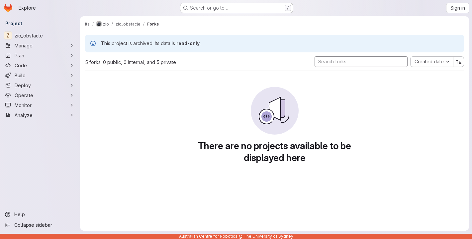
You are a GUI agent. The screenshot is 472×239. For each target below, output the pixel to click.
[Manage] (40, 45)
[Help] (40, 214)
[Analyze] (40, 115)
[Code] (40, 65)
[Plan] (40, 55)
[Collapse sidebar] (40, 225)
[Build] (40, 75)
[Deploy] (40, 85)
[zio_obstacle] (40, 35)
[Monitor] (40, 105)
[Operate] (40, 95)
